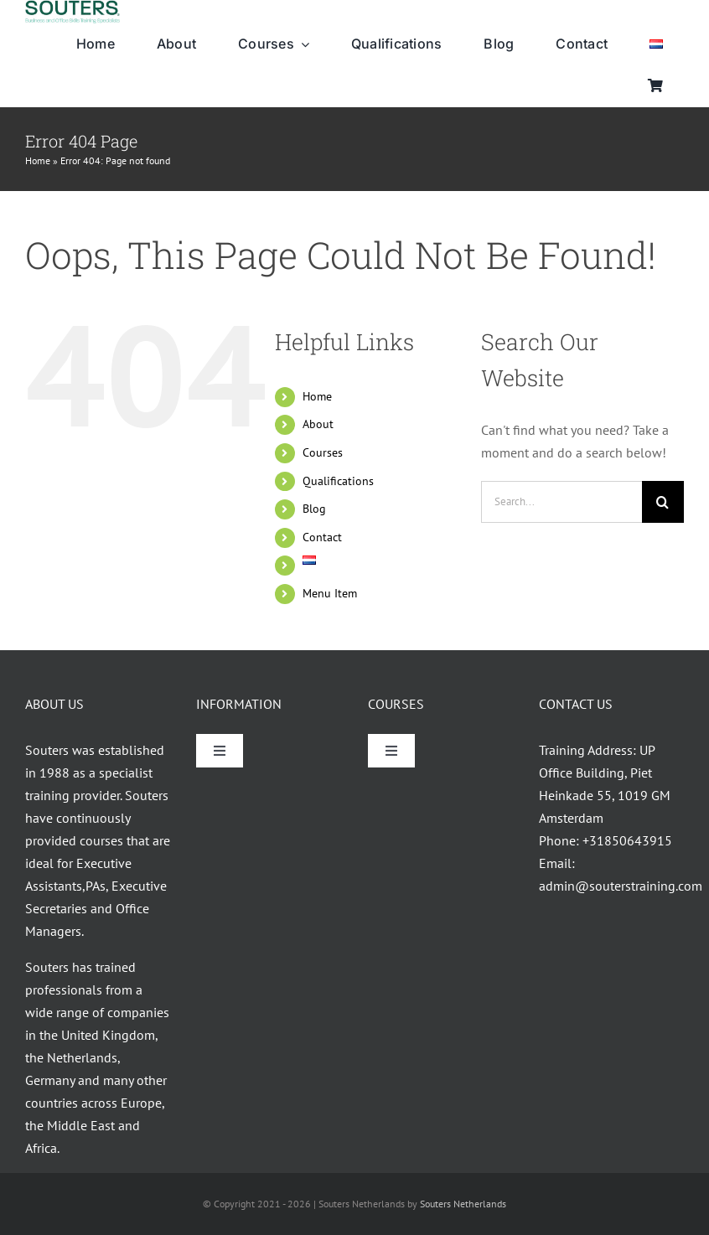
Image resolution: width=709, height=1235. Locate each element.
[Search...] (561, 502)
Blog (314, 508)
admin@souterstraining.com (620, 885)
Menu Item (330, 593)
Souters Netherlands (463, 1203)
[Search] (663, 502)
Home (37, 160)
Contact (322, 537)
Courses (323, 452)
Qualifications (338, 480)
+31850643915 (627, 840)
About (318, 423)
